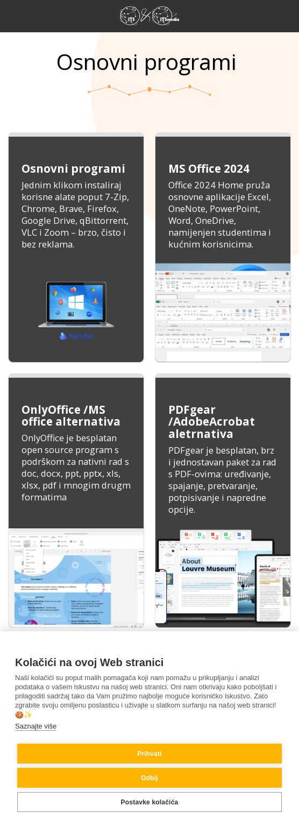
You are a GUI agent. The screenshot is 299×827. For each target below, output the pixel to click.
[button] (12, 15)
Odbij (149, 778)
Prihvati (149, 754)
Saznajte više (35, 726)
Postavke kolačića (150, 802)
